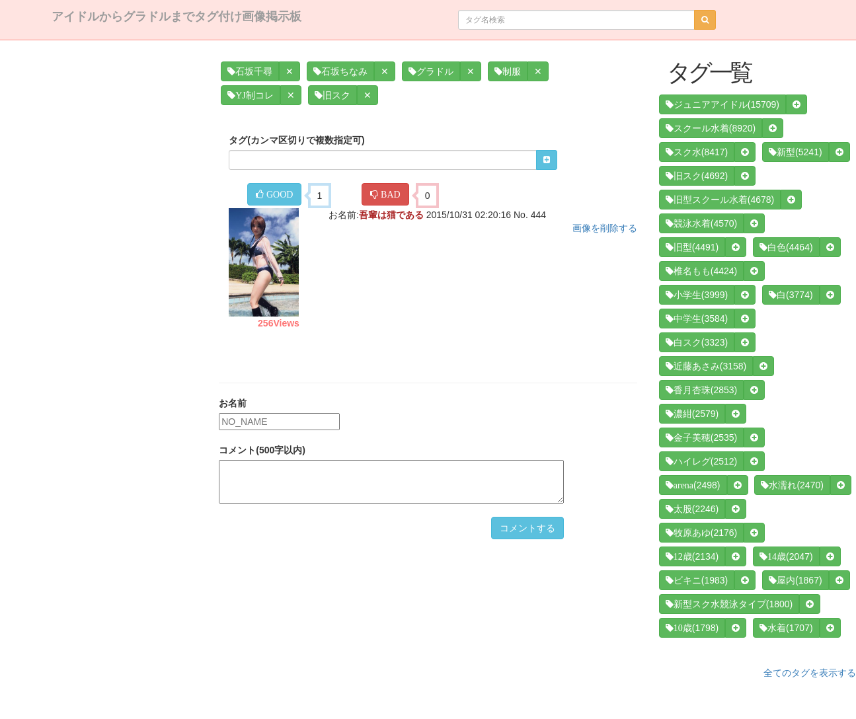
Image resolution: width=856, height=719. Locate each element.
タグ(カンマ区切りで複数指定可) (296, 140)
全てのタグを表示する (809, 672)
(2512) (701, 461)
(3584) (697, 318)
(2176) (701, 532)
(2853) (701, 390)
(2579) (692, 413)
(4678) (720, 199)
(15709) (722, 104)
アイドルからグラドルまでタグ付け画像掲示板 (176, 16)
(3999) (697, 294)
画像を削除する (604, 228)
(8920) (711, 128)
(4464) (785, 247)
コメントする (527, 528)
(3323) (697, 342)
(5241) (795, 152)
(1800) (729, 604)
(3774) (790, 294)
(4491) (692, 247)
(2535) (701, 437)
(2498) (693, 485)
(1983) (697, 580)
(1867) (795, 580)
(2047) (785, 556)
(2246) (692, 509)
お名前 (233, 403)
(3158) (706, 366)
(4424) (701, 271)
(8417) (697, 152)
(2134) (692, 556)
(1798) (692, 628)
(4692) (697, 175)
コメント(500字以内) (262, 450)
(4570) (701, 223)
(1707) (785, 628)
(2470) (792, 485)
